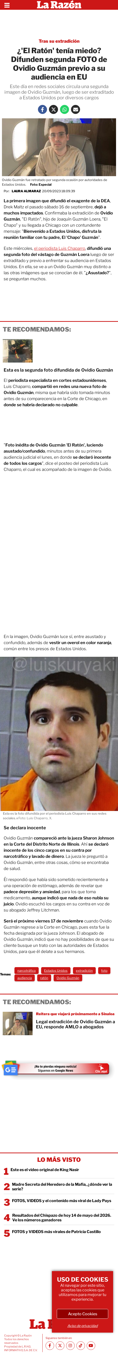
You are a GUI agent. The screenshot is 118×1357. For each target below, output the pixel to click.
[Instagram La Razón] (70, 1345)
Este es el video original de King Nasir (45, 1169)
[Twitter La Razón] (53, 109)
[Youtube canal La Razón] (91, 1345)
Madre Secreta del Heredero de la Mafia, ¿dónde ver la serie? (62, 1186)
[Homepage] (59, 5)
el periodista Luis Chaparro (59, 248)
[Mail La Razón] (75, 109)
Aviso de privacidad (82, 1326)
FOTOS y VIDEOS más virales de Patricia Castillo (56, 1231)
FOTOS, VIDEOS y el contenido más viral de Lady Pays (61, 1200)
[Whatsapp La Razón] (64, 109)
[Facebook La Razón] (42, 109)
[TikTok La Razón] (80, 1345)
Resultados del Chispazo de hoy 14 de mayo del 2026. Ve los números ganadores (61, 1217)
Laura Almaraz (26, 191)
